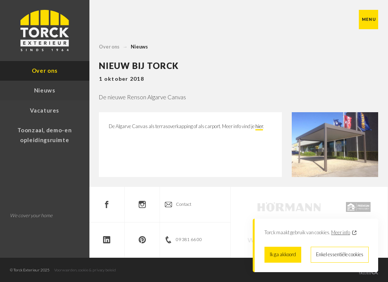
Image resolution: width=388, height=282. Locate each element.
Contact (183, 204)
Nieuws (139, 47)
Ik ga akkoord (283, 254)
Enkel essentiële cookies (339, 254)
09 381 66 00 (189, 239)
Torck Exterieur (45, 30)
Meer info (340, 232)
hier (259, 126)
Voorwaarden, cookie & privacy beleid (85, 270)
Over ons (109, 47)
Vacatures (44, 110)
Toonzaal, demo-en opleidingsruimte (44, 135)
